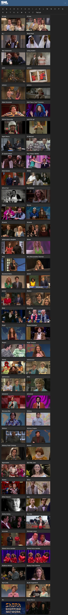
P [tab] (58, 9)
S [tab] (6, 13)
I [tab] (32, 9)
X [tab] (25, 13)
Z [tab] (32, 13)
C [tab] (10, 9)
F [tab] (21, 9)
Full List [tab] (38, 13)
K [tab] (39, 9)
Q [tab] (62, 9)
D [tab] (14, 9)
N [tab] (51, 9)
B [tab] (6, 9)
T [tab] (10, 13)
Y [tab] (29, 13)
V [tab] (17, 13)
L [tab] (43, 9)
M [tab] (47, 9)
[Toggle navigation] (65, 3)
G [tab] (25, 9)
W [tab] (21, 13)
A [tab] (2, 9)
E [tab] (17, 9)
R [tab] (2, 13)
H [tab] (28, 9)
